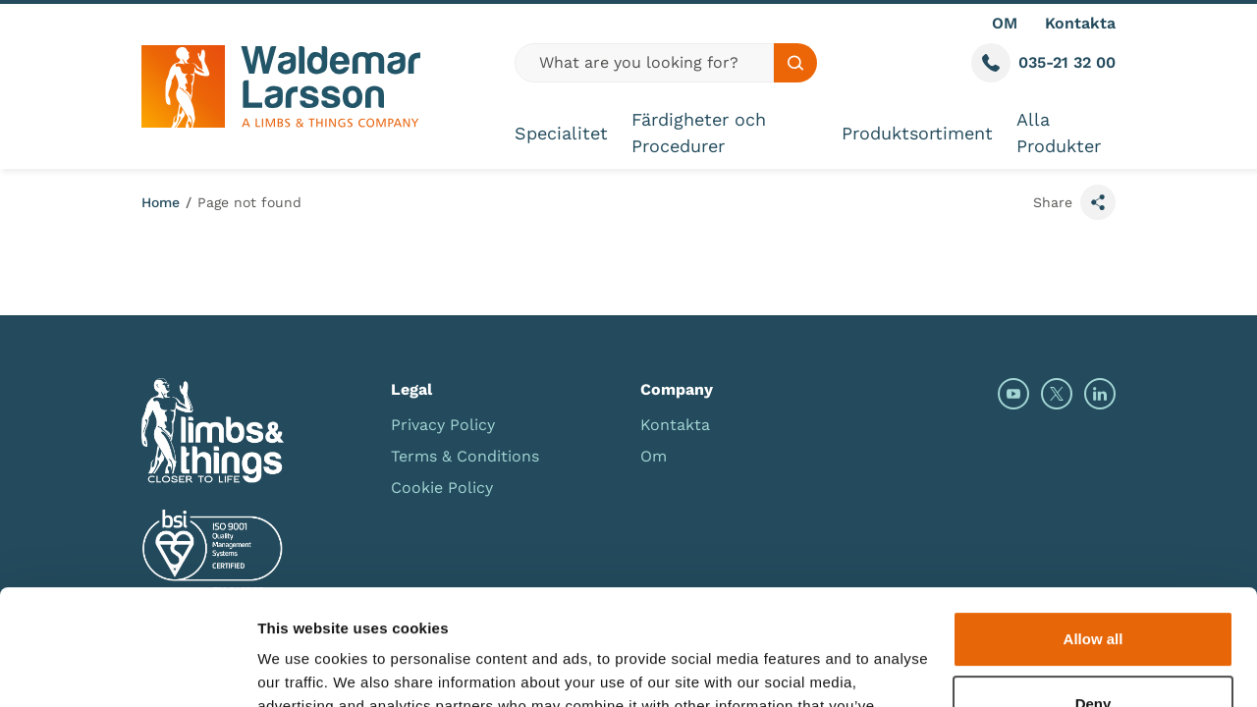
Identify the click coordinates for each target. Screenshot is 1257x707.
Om (653, 456)
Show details (303, 668)
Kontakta (1080, 23)
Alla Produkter (1058, 132)
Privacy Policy (443, 424)
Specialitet (561, 133)
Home (160, 202)
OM (1004, 23)
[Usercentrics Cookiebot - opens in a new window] (127, 668)
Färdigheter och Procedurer (698, 132)
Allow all (1093, 524)
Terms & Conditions (465, 456)
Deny (1093, 587)
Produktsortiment (917, 133)
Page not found (249, 202)
